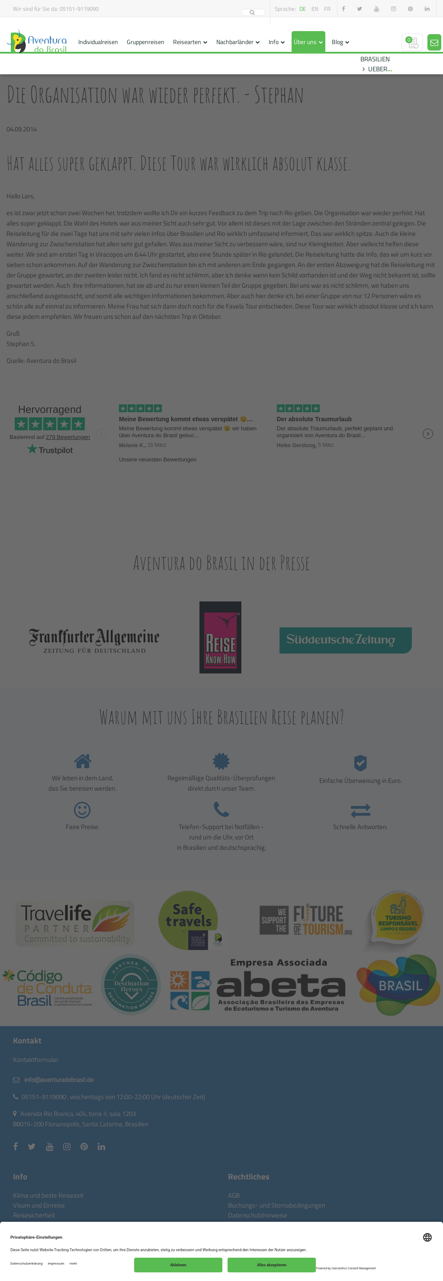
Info (274, 41)
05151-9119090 (79, 8)
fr (327, 8)
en (314, 8)
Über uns (305, 41)
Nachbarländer (235, 41)
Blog (337, 41)
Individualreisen (98, 41)
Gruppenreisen (145, 41)
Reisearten (187, 41)
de (302, 8)
